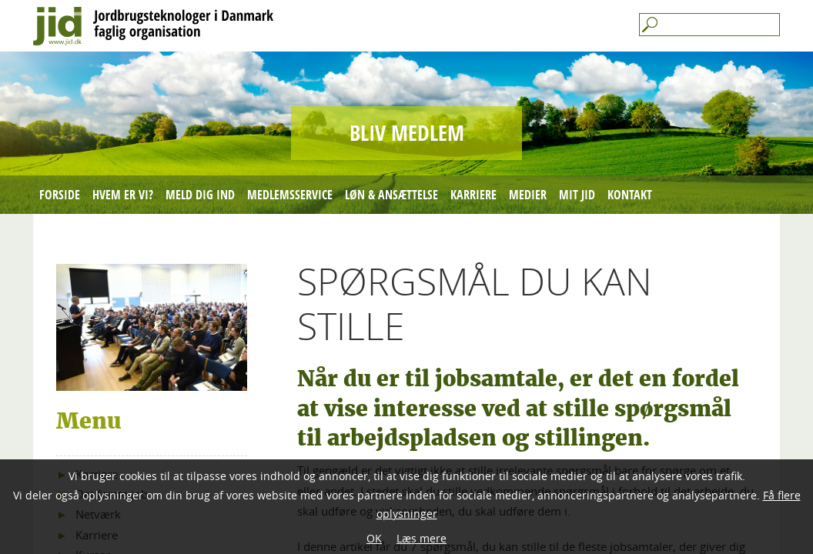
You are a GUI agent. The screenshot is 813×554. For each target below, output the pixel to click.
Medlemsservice (290, 194)
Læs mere (421, 538)
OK (374, 538)
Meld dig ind (200, 194)
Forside (59, 194)
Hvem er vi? (122, 194)
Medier (528, 194)
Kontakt (629, 194)
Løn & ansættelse (391, 194)
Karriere (473, 194)
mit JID (577, 194)
